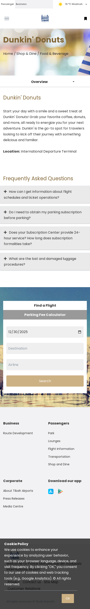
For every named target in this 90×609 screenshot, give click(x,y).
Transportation (59, 457)
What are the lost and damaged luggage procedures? (40, 261)
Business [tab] (21, 4)
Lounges (54, 441)
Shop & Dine (26, 53)
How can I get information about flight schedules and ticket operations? (38, 194)
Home (8, 53)
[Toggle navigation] (11, 18)
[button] (85, 18)
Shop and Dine (59, 464)
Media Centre (13, 506)
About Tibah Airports (18, 491)
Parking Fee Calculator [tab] (45, 314)
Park (51, 433)
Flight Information (61, 449)
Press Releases (14, 498)
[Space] (45, 18)
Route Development (18, 433)
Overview (39, 81)
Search (45, 381)
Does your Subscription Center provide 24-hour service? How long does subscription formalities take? (42, 238)
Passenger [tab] (7, 4)
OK (68, 598)
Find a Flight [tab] (45, 305)
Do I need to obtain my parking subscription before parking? (43, 215)
